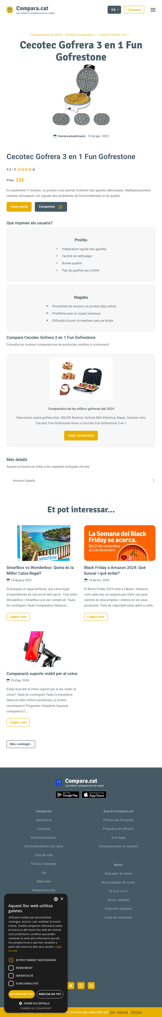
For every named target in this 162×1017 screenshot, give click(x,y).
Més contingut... (21, 746)
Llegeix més (18, 618)
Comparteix (52, 207)
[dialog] (36, 953)
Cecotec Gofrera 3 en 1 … (115, 35)
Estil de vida (44, 857)
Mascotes (44, 883)
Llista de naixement (118, 919)
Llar (43, 874)
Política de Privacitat (118, 822)
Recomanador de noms (118, 884)
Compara (134, 9)
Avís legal (118, 840)
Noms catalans (118, 902)
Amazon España (81, 481)
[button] (35, 1003)
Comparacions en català (46, 35)
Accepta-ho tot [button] (21, 994)
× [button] (61, 899)
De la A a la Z (118, 893)
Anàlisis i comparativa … (81, 35)
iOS (112, 1012)
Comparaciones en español (118, 848)
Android (122, 1012)
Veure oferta (20, 207)
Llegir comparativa (81, 436)
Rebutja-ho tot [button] (50, 994)
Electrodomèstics (43, 840)
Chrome (136, 1012)
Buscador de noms (118, 876)
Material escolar (43, 892)
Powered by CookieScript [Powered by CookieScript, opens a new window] (35, 1008)
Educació (43, 831)
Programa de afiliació (118, 831)
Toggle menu (155, 11)
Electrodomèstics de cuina (44, 848)
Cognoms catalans (118, 911)
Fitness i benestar (43, 866)
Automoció (44, 822)
